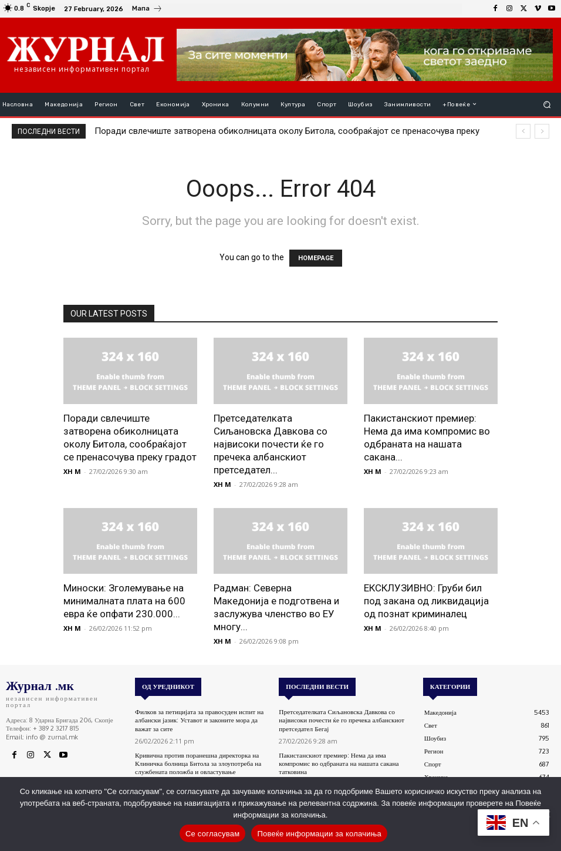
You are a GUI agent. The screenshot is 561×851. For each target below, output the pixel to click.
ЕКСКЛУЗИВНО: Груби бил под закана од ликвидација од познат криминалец (426, 601)
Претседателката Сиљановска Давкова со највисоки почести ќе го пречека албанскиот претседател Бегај (340, 719)
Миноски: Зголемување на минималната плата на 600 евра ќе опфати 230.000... (124, 601)
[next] (542, 131)
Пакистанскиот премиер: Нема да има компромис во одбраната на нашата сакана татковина (337, 761)
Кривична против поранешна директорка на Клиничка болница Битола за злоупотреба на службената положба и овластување (196, 761)
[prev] (523, 131)
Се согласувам (212, 833)
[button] (547, 104)
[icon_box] (147, 10)
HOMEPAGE (315, 258)
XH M (72, 471)
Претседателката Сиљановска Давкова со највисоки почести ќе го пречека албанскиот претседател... (270, 444)
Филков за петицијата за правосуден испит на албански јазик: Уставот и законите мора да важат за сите (198, 719)
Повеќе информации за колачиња (319, 833)
